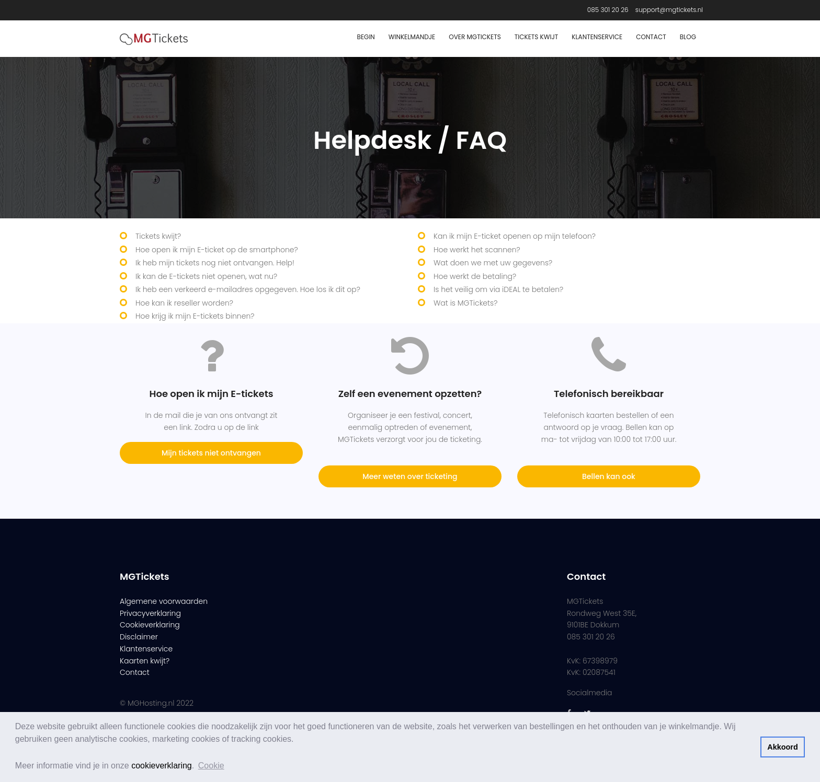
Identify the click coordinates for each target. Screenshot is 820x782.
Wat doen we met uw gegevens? (493, 263)
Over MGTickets (474, 36)
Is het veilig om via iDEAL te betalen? (498, 289)
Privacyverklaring (150, 613)
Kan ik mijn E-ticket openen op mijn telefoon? (515, 236)
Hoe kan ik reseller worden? (184, 303)
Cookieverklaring (150, 625)
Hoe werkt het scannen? (477, 249)
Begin (366, 36)
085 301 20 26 (608, 9)
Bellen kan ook (608, 476)
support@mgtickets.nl (669, 9)
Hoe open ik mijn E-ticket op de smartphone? (216, 249)
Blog (688, 36)
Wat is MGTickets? (465, 303)
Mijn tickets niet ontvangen (211, 453)
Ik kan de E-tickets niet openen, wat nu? (206, 276)
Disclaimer (139, 637)
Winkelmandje (412, 36)
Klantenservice (597, 36)
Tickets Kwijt (537, 36)
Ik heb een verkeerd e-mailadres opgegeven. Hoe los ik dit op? (247, 289)
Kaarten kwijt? (144, 661)
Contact (651, 36)
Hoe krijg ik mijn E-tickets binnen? (194, 316)
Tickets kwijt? (158, 236)
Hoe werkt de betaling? (475, 276)
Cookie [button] (211, 765)
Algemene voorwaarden (164, 601)
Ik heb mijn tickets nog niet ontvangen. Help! (214, 263)
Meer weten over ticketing (409, 476)
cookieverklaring (161, 765)
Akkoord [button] (782, 747)
